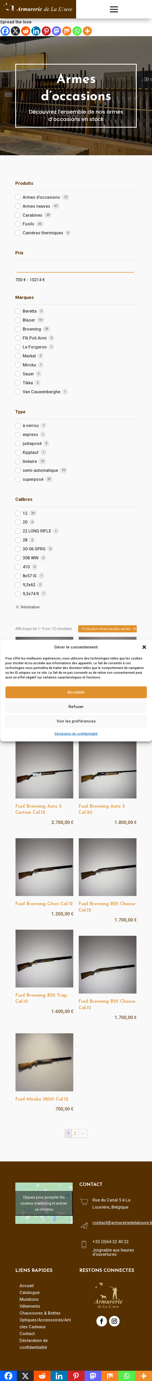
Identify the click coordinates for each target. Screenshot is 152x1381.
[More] (87, 31)
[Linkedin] (36, 31)
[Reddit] (25, 31)
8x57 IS (30, 575)
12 (25, 513)
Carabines (32, 215)
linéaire (30, 461)
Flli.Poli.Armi (35, 338)
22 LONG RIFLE (37, 531)
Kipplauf (31, 452)
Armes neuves (36, 206)
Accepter (76, 692)
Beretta (30, 311)
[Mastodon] (56, 31)
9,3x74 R (31, 593)
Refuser (76, 706)
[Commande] (107, 628)
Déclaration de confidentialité (76, 734)
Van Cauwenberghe (41, 391)
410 (26, 566)
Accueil (26, 1285)
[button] (144, 647)
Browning (32, 329)
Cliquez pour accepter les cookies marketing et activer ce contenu (44, 1203)
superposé (33, 479)
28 (25, 539)
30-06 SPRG (34, 548)
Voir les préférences (76, 721)
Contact (27, 1333)
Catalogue (29, 1292)
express (30, 434)
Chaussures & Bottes (40, 1313)
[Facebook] (5, 31)
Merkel (29, 355)
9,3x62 (29, 584)
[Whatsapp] (77, 31)
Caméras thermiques (43, 232)
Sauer (28, 373)
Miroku (29, 364)
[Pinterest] (46, 31)
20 (25, 522)
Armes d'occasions (41, 197)
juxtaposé (32, 443)
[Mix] (66, 31)
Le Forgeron (35, 347)
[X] (15, 31)
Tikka (28, 382)
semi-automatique (40, 470)
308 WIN (30, 557)
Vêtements (29, 1306)
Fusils (28, 223)
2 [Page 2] (75, 1133)
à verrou (31, 425)
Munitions (29, 1299)
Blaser (29, 320)
